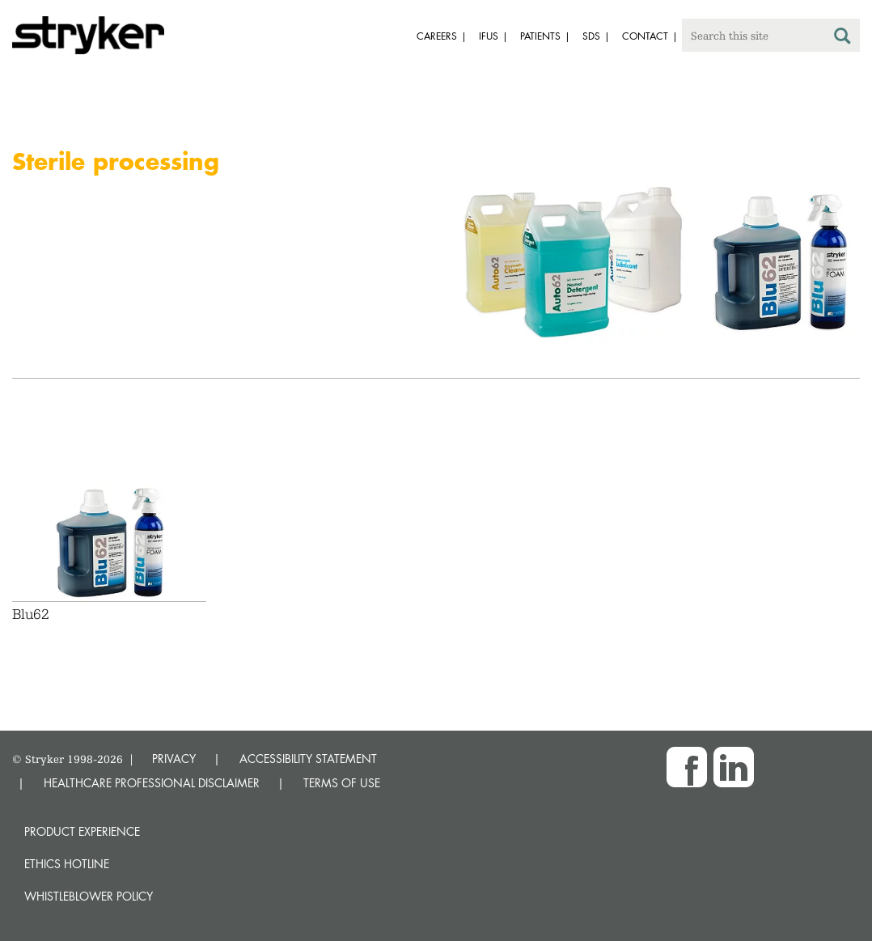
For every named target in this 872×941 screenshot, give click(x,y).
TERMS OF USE (341, 783)
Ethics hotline (66, 863)
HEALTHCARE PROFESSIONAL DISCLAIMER (152, 783)
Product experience (82, 831)
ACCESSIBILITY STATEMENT (308, 758)
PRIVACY (174, 758)
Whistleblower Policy (88, 896)
